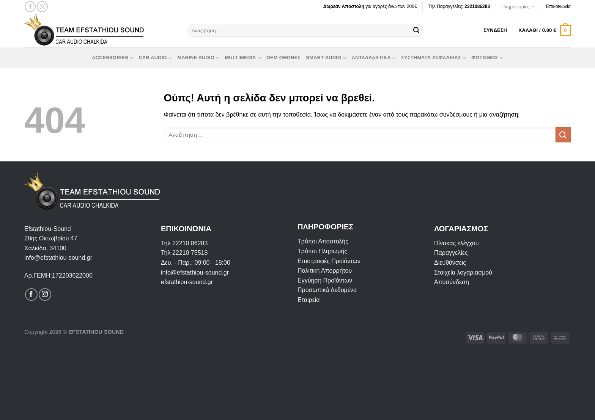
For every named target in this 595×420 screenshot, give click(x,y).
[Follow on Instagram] (42, 6)
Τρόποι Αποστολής (323, 241)
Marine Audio (198, 58)
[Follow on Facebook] (30, 6)
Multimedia (243, 58)
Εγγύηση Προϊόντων (325, 280)
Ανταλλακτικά (374, 58)
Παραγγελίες (451, 252)
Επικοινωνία (558, 6)
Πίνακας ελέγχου (456, 243)
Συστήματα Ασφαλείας (433, 58)
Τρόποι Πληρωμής (322, 251)
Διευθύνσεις (450, 262)
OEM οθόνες (283, 57)
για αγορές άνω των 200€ (370, 6)
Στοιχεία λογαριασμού (463, 272)
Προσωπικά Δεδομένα (327, 290)
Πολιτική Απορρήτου (325, 270)
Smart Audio (326, 58)
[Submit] (416, 30)
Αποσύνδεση (451, 282)
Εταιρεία (309, 300)
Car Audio (155, 58)
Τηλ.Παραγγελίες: (459, 6)
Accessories (112, 58)
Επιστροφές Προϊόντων (329, 261)
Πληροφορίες (518, 6)
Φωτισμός (487, 58)
